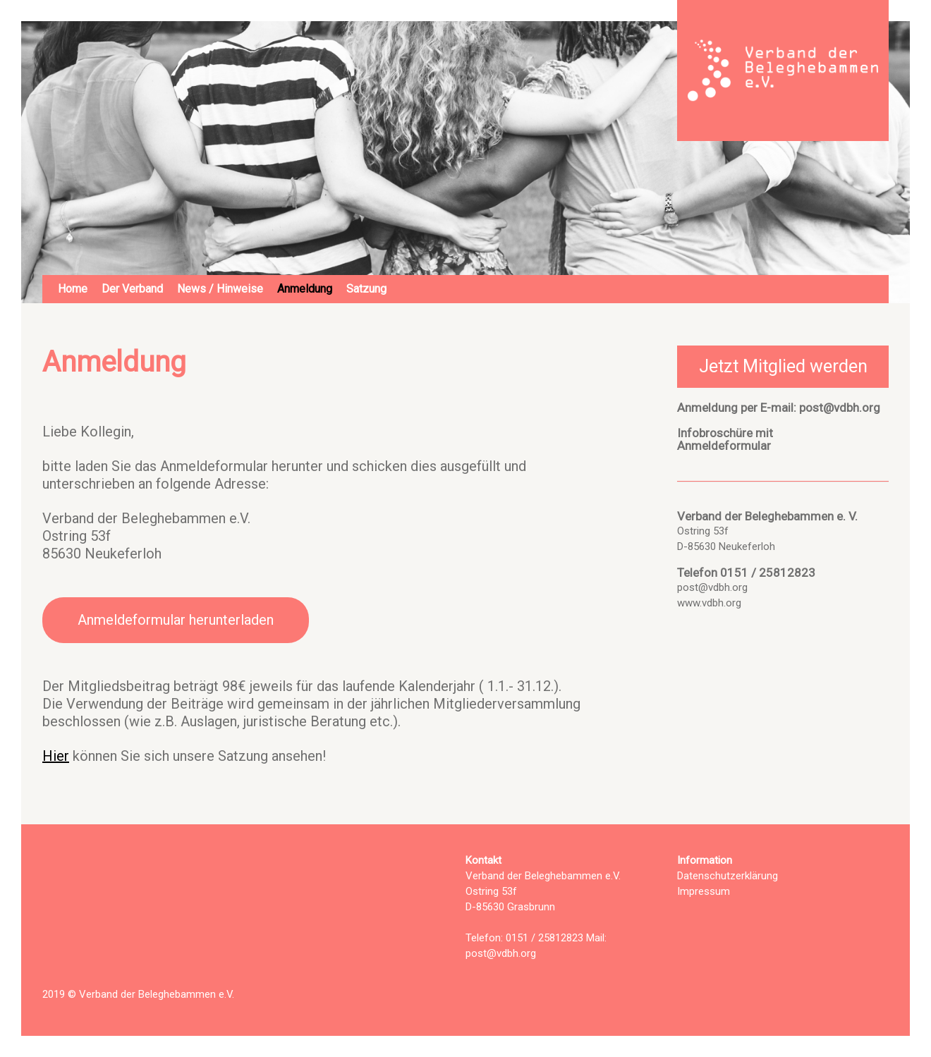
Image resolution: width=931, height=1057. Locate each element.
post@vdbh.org (839, 408)
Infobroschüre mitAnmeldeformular (725, 439)
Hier (55, 755)
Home (72, 288)
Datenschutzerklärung (727, 875)
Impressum (703, 891)
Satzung (366, 288)
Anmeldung (304, 288)
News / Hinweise (220, 288)
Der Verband (132, 288)
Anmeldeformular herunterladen (176, 619)
